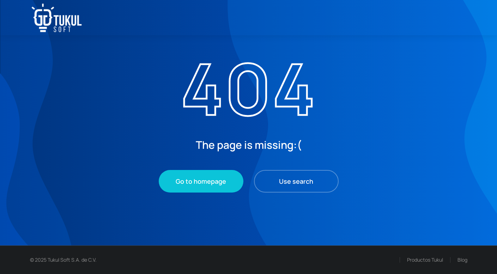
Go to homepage (201, 181)
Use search (296, 181)
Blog (462, 259)
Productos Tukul (425, 259)
